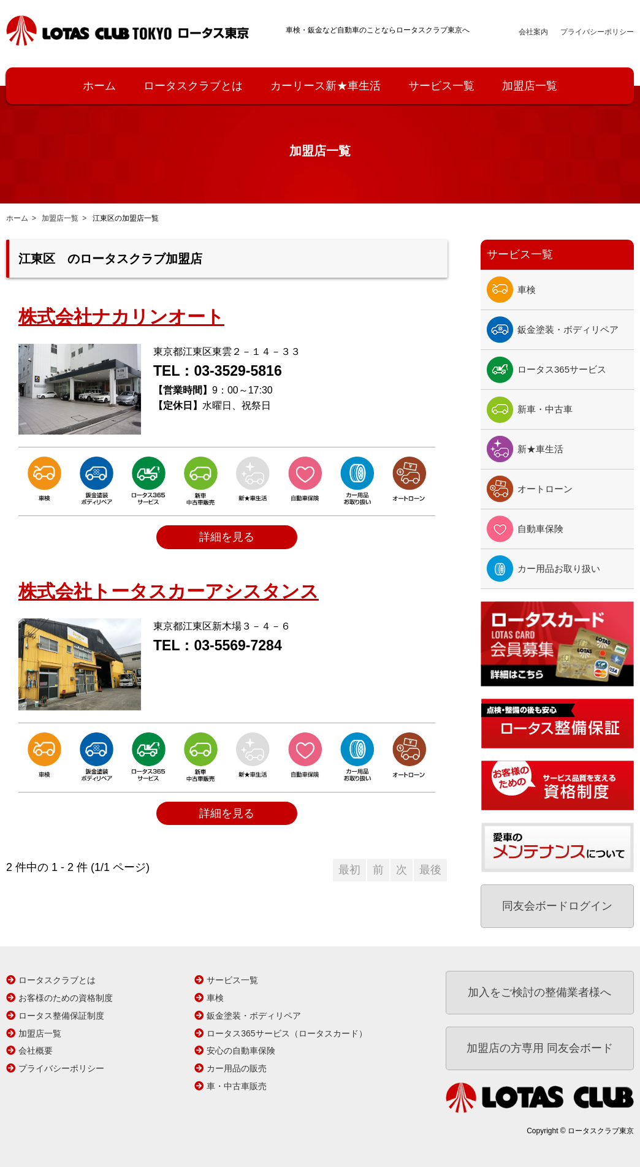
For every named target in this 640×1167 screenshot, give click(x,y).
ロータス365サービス (561, 369)
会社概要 (35, 1050)
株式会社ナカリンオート (121, 316)
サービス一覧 (441, 86)
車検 (526, 289)
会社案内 (533, 32)
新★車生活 (540, 449)
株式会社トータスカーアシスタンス (168, 591)
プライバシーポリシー (597, 32)
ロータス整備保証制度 (61, 1016)
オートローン (545, 489)
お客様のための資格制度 (65, 998)
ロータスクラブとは (193, 86)
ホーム (99, 86)
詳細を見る (226, 537)
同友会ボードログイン (557, 906)
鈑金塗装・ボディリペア (568, 329)
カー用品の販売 (237, 1068)
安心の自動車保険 (241, 1050)
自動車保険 (540, 528)
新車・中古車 (545, 409)
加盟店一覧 (529, 86)
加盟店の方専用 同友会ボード (540, 1048)
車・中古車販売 (237, 1086)
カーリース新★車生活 (325, 86)
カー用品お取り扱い (558, 568)
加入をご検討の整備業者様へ (539, 992)
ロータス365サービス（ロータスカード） (287, 1033)
